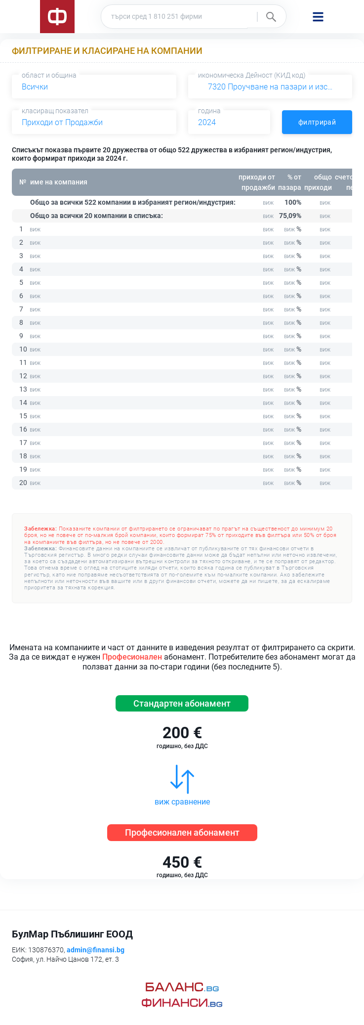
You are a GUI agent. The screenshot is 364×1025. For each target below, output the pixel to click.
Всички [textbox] (35, 86)
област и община (49, 75)
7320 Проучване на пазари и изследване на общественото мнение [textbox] (272, 86)
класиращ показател (55, 111)
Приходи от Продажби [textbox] (62, 122)
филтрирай (317, 122)
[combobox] (94, 86)
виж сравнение (182, 801)
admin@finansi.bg (95, 950)
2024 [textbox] (207, 122)
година (209, 111)
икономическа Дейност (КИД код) (252, 75)
